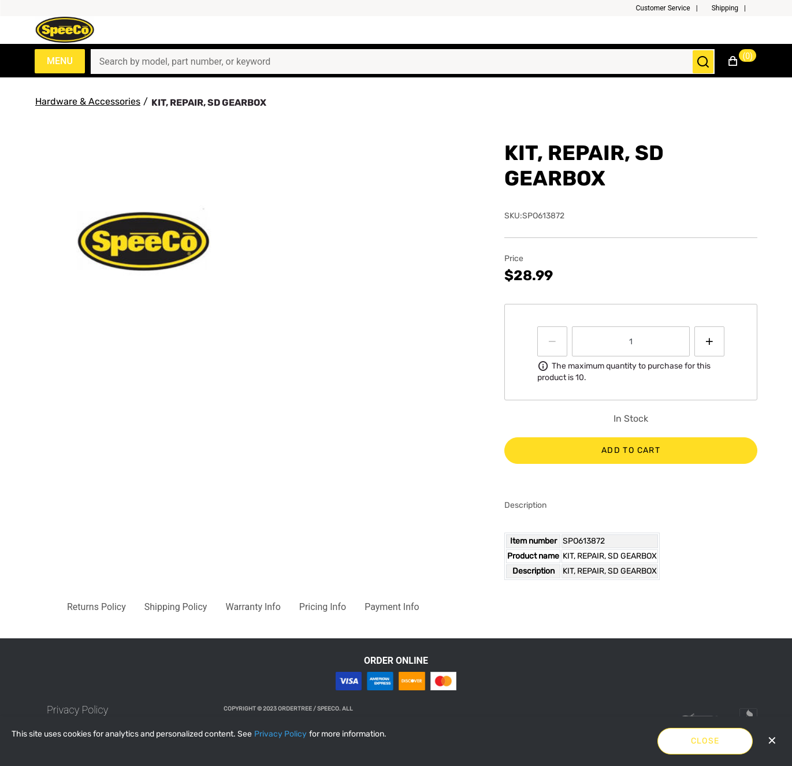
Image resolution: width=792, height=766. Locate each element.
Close (705, 741)
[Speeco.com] (69, 29)
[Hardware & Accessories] (88, 101)
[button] (671, 8)
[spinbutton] (631, 341)
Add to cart (630, 450)
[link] (77, 709)
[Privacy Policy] (280, 734)
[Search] (395, 61)
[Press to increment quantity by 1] (709, 341)
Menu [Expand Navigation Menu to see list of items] (60, 60)
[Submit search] (703, 61)
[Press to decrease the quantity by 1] (552, 341)
